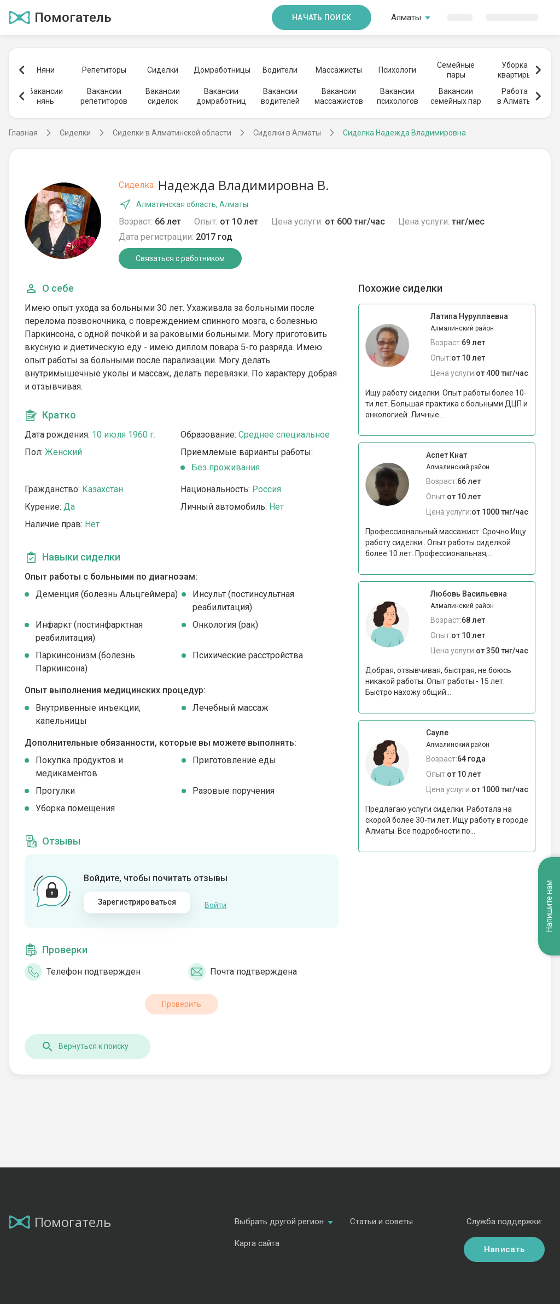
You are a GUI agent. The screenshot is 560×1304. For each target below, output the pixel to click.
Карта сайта (256, 1237)
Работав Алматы (514, 96)
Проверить (181, 998)
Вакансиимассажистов (338, 96)
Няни (46, 70)
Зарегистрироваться (137, 902)
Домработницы (221, 70)
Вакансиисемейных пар (455, 96)
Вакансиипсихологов (397, 96)
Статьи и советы (381, 1215)
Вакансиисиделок (162, 96)
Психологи (397, 70)
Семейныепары (456, 70)
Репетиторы (104, 70)
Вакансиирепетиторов (103, 96)
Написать (504, 1243)
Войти (215, 902)
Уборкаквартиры (515, 70)
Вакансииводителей (280, 96)
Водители (280, 70)
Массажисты (339, 70)
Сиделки (162, 70)
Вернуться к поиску (85, 1040)
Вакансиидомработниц (221, 96)
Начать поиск (321, 17)
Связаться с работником (180, 258)
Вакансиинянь (45, 96)
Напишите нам (549, 733)
